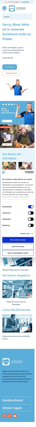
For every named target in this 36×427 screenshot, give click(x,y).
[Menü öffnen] (4, 9)
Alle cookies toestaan (18, 240)
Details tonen (25, 233)
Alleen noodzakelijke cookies (18, 253)
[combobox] (17, 17)
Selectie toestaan (18, 246)
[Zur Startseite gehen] (17, 8)
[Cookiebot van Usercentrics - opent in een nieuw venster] (25, 172)
